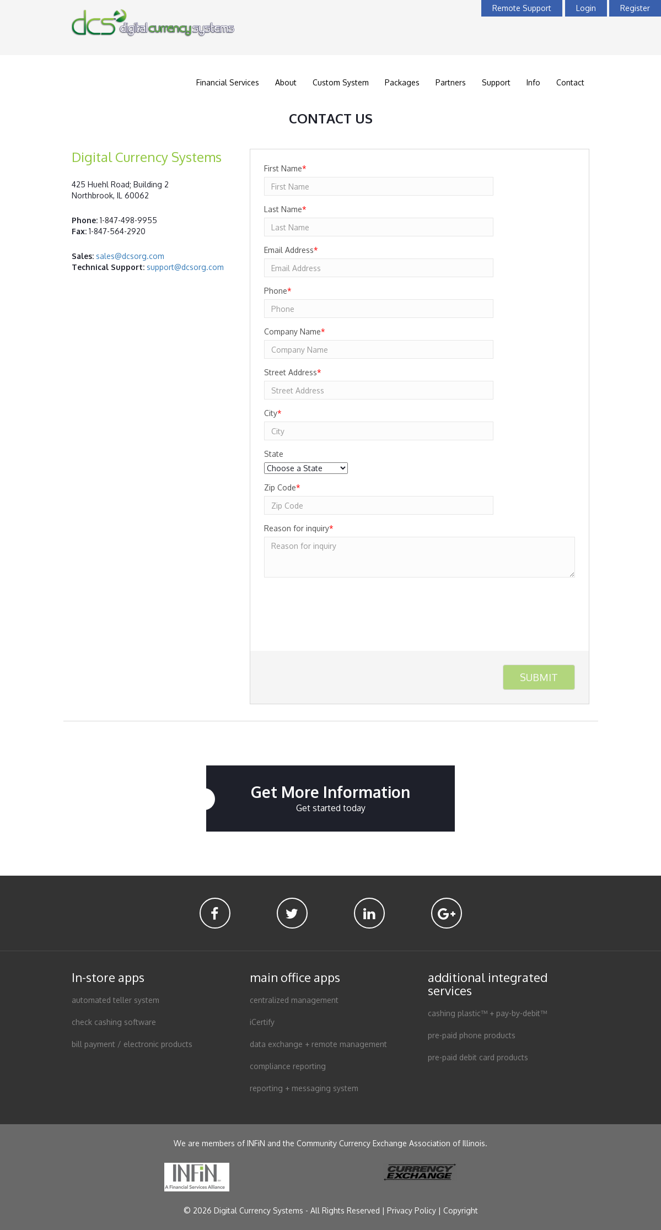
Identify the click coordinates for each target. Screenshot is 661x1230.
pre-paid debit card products (478, 1057)
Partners (451, 82)
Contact (570, 82)
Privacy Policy (411, 1210)
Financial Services (227, 82)
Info (533, 82)
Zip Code (282, 487)
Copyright (460, 1210)
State (273, 453)
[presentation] (348, 607)
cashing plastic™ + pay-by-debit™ (487, 1013)
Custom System (341, 82)
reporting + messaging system (304, 1088)
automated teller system (115, 1000)
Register (635, 8)
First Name (285, 168)
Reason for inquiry (299, 528)
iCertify (262, 1022)
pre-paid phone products (471, 1035)
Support (496, 82)
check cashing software (114, 1022)
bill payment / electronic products (132, 1044)
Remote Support (521, 8)
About (286, 82)
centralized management (294, 1000)
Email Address (291, 250)
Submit (539, 677)
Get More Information (330, 798)
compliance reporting (288, 1066)
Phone (278, 290)
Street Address (292, 372)
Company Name (294, 331)
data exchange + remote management (318, 1044)
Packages (402, 82)
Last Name (285, 209)
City (273, 413)
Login (586, 8)
